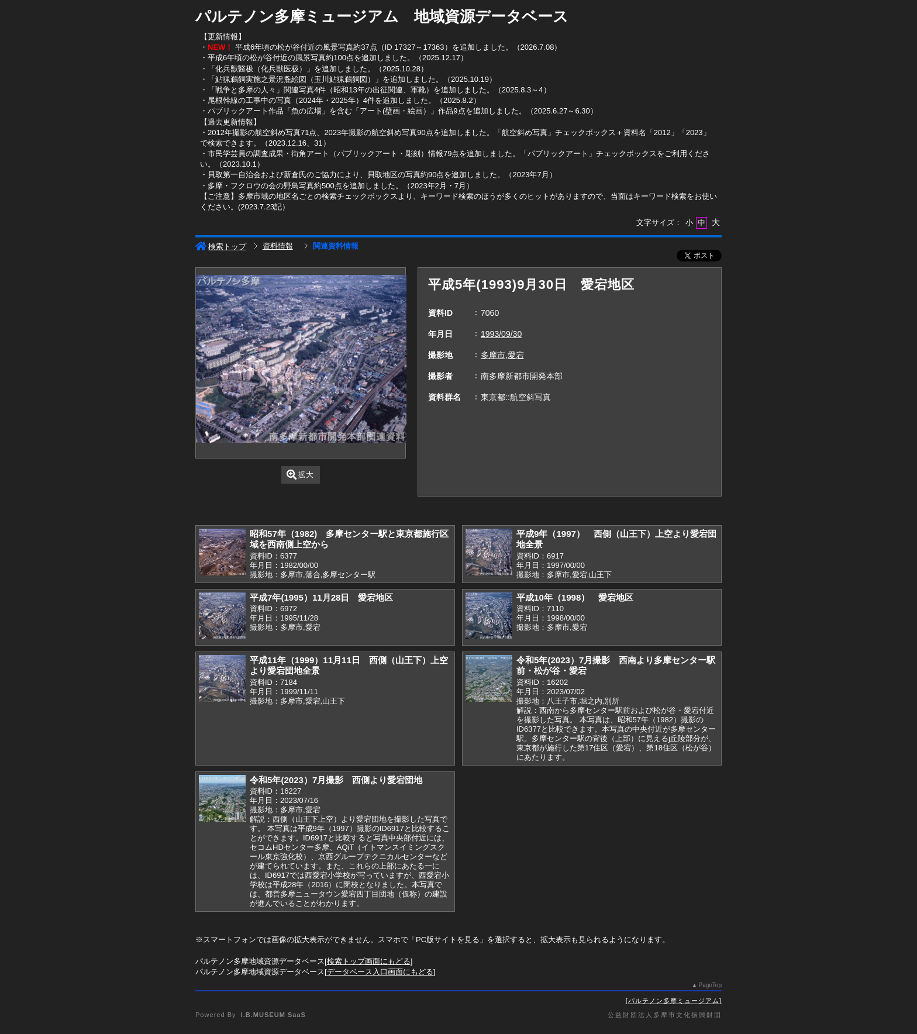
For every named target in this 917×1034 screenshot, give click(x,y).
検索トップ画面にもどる (369, 961)
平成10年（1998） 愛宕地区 (574, 597)
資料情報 (278, 246)
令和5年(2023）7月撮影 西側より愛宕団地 (336, 780)
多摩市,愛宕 (502, 355)
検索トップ (220, 246)
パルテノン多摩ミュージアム (673, 1000)
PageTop (710, 985)
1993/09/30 (501, 334)
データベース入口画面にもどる (380, 971)
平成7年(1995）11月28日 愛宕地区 (322, 597)
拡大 (300, 475)
